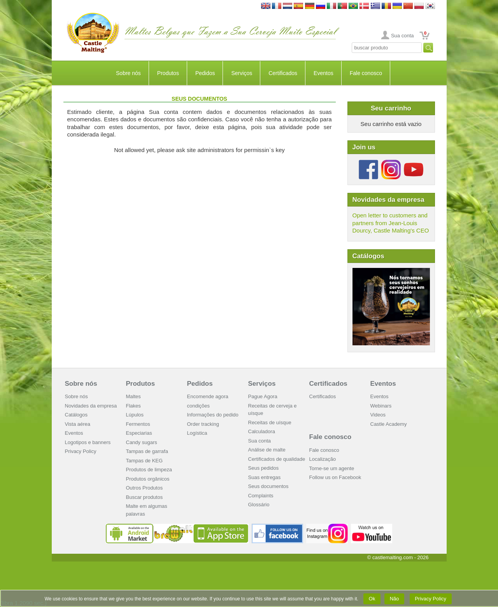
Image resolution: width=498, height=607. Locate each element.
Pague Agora (262, 396)
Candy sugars (141, 442)
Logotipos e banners (88, 442)
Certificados (282, 73)
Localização (322, 459)
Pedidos (205, 73)
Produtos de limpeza (149, 469)
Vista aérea (78, 424)
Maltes (133, 396)
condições (198, 406)
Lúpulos (135, 415)
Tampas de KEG (144, 461)
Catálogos (76, 415)
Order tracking (203, 424)
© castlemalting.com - (398, 557)
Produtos (168, 73)
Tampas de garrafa (147, 451)
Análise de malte (267, 450)
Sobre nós (128, 73)
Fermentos (138, 424)
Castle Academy (388, 424)
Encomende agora (207, 396)
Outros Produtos (144, 488)
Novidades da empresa (91, 406)
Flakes (133, 406)
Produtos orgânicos (148, 479)
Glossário (259, 504)
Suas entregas (264, 477)
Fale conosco (366, 73)
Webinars (381, 406)
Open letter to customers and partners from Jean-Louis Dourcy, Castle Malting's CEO (390, 223)
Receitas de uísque (269, 422)
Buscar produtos (144, 497)
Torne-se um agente (331, 468)
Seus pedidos (263, 468)
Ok (372, 599)
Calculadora (261, 431)
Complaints (261, 496)
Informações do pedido (212, 415)
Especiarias (139, 433)
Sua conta (402, 35)
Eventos (323, 73)
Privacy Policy (80, 451)
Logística (197, 433)
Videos (378, 415)
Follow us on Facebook (335, 477)
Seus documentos (268, 486)
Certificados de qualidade (276, 459)
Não (394, 599)
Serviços (241, 73)
